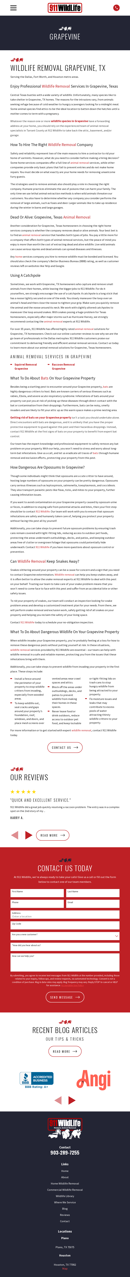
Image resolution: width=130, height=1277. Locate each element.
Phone (15, 902)
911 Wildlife (43, 511)
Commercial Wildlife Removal (65, 1190)
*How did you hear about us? (26, 945)
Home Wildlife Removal (65, 1183)
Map (65, 1268)
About (65, 1177)
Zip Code (16, 923)
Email (70, 902)
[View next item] (29, 835)
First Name (17, 891)
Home (65, 1171)
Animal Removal (76, 217)
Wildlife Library (65, 1196)
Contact (65, 1221)
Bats (44, 378)
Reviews (65, 1215)
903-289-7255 (64, 1152)
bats (105, 386)
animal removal (79, 163)
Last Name (73, 891)
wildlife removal (20, 650)
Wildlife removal (64, 574)
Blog (65, 1208)
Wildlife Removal (56, 86)
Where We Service (65, 1202)
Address (16, 913)
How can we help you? (23, 956)
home (18, 256)
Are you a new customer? (25, 934)
